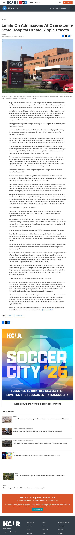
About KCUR (30, 522)
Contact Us (45, 529)
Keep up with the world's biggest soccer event (37, 404)
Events (44, 522)
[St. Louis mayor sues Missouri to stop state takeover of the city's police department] (7, 431)
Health (4, 20)
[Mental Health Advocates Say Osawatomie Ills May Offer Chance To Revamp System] (8, 476)
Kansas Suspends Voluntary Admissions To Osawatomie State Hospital (24, 488)
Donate (68, 2)
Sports (15, 416)
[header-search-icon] (60, 2)
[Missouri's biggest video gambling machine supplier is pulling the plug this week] (7, 455)
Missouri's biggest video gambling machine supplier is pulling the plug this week (36, 455)
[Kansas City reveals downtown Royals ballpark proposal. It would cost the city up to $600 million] (7, 419)
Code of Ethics (61, 526)
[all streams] (72, 8)
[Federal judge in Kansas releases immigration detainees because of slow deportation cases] (7, 443)
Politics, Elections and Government (23, 428)
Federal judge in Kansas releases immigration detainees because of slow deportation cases (40, 443)
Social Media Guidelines (64, 522)
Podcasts (29, 533)
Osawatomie (19, 315)
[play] (4, 8)
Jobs (43, 533)
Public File (60, 533)
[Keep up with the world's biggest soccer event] (37, 364)
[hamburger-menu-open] (4, 2)
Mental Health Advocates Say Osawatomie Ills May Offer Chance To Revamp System (40, 475)
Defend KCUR (37, 510)
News (14, 452)
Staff (43, 526)
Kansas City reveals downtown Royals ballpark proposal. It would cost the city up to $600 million (41, 419)
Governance (61, 529)
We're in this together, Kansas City (37, 497)
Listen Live (30, 526)
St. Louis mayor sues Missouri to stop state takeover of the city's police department (37, 431)
